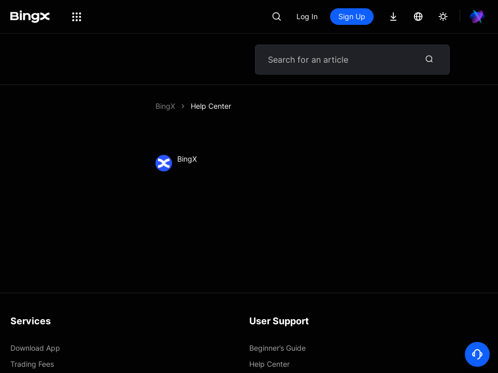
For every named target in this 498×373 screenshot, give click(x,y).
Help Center (211, 106)
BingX (165, 106)
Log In (307, 16)
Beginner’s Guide (277, 347)
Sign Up (351, 16)
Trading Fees (32, 364)
